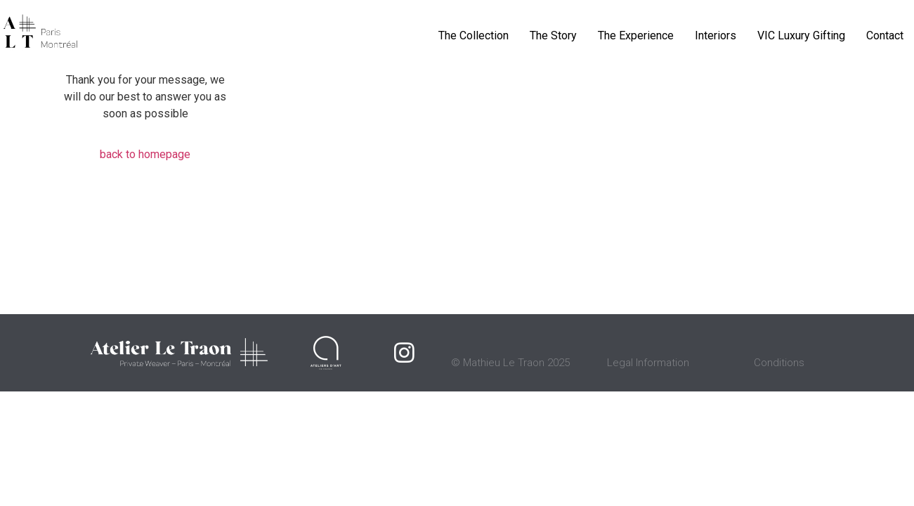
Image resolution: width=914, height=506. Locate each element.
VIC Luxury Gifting (801, 35)
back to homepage (145, 154)
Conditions (779, 362)
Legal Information (648, 362)
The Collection (473, 35)
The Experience (636, 35)
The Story (553, 35)
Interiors (715, 35)
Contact (884, 35)
